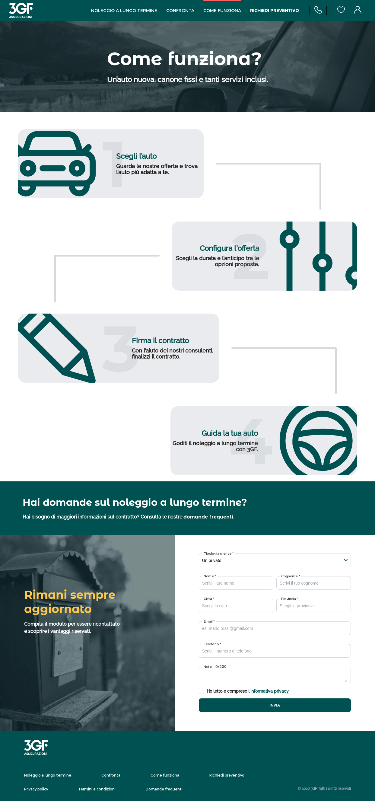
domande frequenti (208, 517)
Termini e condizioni (97, 789)
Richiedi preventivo (274, 11)
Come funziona (222, 11)
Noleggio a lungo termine (124, 11)
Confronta (180, 11)
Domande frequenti (164, 789)
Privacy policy (36, 789)
